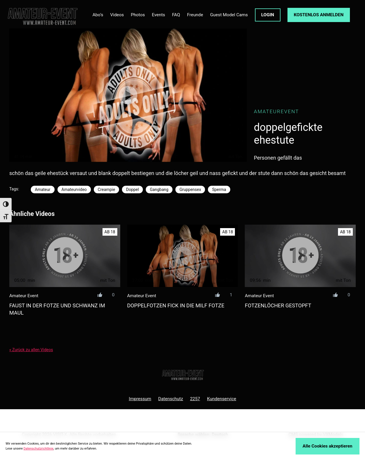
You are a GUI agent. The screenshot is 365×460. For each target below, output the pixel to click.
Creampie (106, 189)
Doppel (132, 189)
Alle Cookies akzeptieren (327, 446)
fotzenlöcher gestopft (278, 305)
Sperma (219, 189)
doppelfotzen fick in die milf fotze (175, 305)
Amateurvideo (74, 189)
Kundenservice (221, 398)
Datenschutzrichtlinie (38, 448)
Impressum (140, 398)
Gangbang (159, 189)
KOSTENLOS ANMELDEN (319, 14)
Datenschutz (170, 398)
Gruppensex (190, 189)
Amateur (43, 189)
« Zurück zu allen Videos (31, 349)
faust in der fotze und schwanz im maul (57, 309)
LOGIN (267, 14)
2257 (195, 398)
